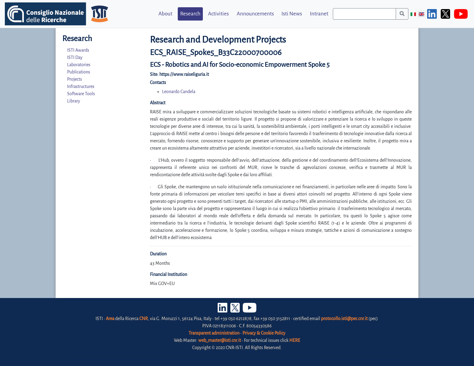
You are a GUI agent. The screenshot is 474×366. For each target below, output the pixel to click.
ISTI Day (75, 57)
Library (73, 101)
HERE (294, 340)
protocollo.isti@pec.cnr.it (344, 318)
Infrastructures (80, 86)
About (165, 14)
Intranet (319, 14)
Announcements (255, 14)
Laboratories (78, 64)
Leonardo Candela (178, 91)
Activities (218, 14)
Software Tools (81, 93)
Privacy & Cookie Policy (263, 333)
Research (190, 14)
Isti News (291, 14)
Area (110, 318)
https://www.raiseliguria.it (184, 74)
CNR (143, 318)
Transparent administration (214, 333)
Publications (78, 72)
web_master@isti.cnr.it (219, 340)
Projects (74, 79)
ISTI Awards (78, 50)
